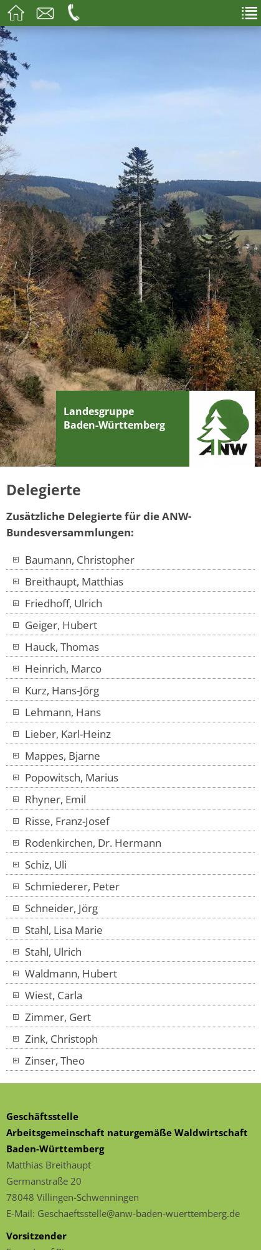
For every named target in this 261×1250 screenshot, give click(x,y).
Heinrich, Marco (57, 668)
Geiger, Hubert (54, 624)
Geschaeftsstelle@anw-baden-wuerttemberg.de (138, 1213)
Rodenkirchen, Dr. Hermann (86, 842)
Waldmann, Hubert (64, 973)
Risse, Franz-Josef (61, 820)
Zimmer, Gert (51, 1016)
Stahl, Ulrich (47, 951)
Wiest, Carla (47, 994)
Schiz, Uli (39, 864)
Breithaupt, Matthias (67, 581)
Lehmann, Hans (56, 711)
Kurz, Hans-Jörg (55, 690)
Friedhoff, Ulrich (57, 602)
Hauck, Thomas (55, 646)
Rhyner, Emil (49, 798)
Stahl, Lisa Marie (57, 929)
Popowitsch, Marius (65, 777)
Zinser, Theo (48, 1060)
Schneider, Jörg (55, 907)
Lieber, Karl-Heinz (61, 733)
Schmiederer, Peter (66, 886)
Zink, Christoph (55, 1038)
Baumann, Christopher (73, 559)
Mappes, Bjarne (56, 755)
